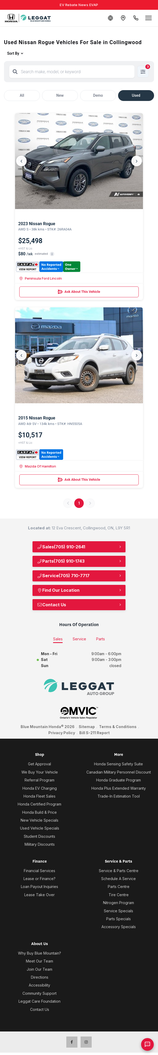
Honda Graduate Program (118, 780)
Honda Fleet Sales (39, 796)
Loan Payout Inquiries (39, 886)
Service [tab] (79, 639)
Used (136, 95)
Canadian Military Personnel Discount (118, 772)
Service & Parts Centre (118, 870)
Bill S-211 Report (94, 732)
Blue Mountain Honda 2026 (48, 726)
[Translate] (110, 18)
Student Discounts (39, 836)
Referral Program (39, 780)
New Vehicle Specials (39, 820)
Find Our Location (58, 590)
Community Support (39, 993)
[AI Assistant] (147, 1044)
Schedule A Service (118, 878)
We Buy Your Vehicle (39, 772)
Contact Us (51, 604)
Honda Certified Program (39, 804)
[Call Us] (136, 18)
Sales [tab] (58, 639)
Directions (39, 977)
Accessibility (39, 985)
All (22, 95)
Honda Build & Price (39, 812)
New (60, 95)
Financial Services (39, 870)
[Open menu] (148, 18)
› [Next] (137, 161)
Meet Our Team (39, 961)
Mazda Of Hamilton (37, 466)
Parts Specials (118, 919)
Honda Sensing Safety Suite (118, 764)
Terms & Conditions (118, 726)
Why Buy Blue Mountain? (39, 953)
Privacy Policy (61, 732)
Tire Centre (119, 894)
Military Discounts (40, 844)
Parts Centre (118, 886)
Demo (98, 95)
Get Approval (39, 764)
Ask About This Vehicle (79, 292)
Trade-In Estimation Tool (118, 796)
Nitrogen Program (118, 902)
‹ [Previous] (21, 161)
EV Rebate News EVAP (79, 5)
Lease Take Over (39, 894)
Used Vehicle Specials (39, 828)
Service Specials (118, 911)
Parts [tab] (100, 639)
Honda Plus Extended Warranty (118, 788)
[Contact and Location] (123, 18)
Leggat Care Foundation (39, 1001)
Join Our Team (39, 969)
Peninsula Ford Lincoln (40, 278)
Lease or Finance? (39, 878)
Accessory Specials (118, 926)
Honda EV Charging (39, 788)
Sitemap (87, 726)
